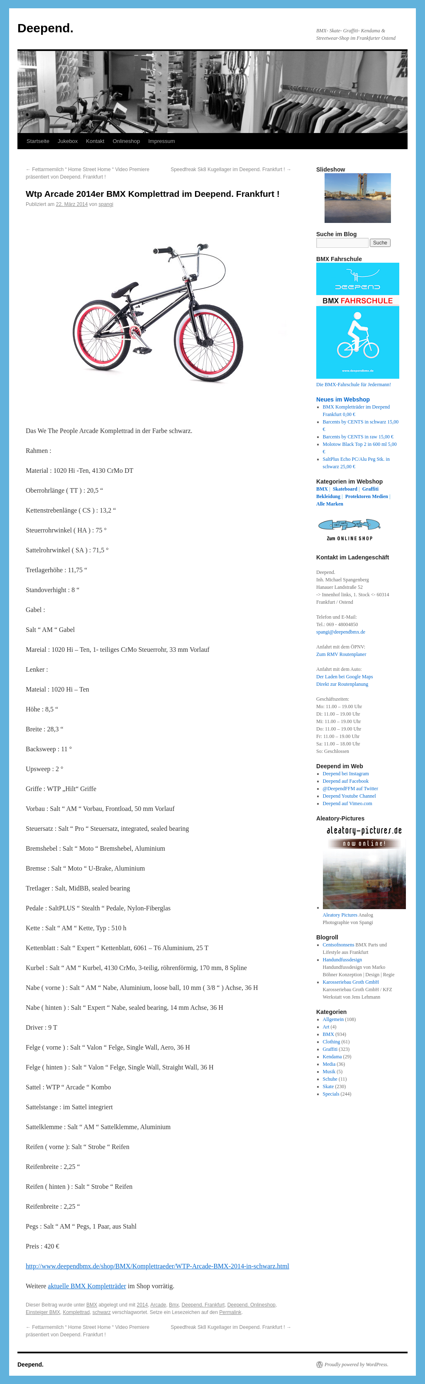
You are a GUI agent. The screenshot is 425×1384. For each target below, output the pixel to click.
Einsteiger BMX (43, 1312)
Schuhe (330, 1079)
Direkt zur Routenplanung (342, 684)
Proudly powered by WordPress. (356, 1364)
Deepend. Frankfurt (203, 1305)
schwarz (102, 1312)
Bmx (174, 1305)
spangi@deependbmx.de (340, 632)
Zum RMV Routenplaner (341, 654)
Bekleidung (328, 496)
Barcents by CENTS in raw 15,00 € (358, 437)
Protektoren (358, 496)
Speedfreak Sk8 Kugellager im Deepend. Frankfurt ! (231, 169)
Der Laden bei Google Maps (344, 677)
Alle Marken (329, 504)
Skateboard (345, 489)
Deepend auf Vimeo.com (347, 803)
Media (329, 1064)
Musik (329, 1071)
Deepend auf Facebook (346, 781)
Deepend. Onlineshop (251, 1305)
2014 (142, 1305)
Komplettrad (76, 1312)
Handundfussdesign (342, 960)
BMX (91, 1305)
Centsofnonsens (338, 945)
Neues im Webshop (343, 399)
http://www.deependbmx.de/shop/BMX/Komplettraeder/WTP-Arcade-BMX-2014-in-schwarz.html (157, 1266)
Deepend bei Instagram (346, 774)
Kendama (332, 1057)
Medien (380, 496)
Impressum (161, 141)
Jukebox (68, 141)
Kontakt (95, 141)
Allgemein (333, 1019)
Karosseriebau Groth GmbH (351, 982)
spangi (105, 204)
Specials (331, 1094)
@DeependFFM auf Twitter (350, 788)
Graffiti (370, 489)
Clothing (331, 1042)
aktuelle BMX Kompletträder (87, 1286)
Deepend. (45, 28)
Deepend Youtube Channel (349, 796)
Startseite (38, 141)
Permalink (230, 1312)
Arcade (158, 1305)
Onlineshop (126, 141)
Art (326, 1027)
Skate (328, 1086)
